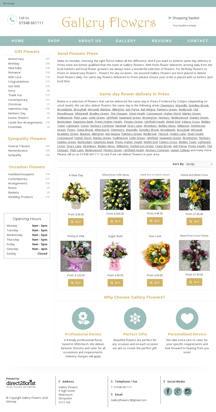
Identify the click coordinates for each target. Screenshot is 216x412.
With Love (15, 77)
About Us (90, 41)
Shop (54, 41)
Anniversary (16, 59)
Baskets (13, 192)
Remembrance (18, 150)
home (18, 41)
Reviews (162, 41)
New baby (15, 68)
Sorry (11, 90)
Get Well (14, 86)
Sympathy (14, 155)
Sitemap (11, 401)
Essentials (15, 127)
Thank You (15, 95)
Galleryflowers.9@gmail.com (128, 400)
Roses (12, 188)
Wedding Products (20, 197)
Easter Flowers (18, 118)
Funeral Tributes (19, 146)
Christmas (15, 104)
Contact (197, 41)
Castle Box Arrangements (25, 122)
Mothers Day (17, 113)
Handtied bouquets (21, 174)
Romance (14, 72)
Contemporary (18, 100)
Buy (76, 221)
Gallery (126, 41)
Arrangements (17, 183)
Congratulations (18, 81)
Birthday (13, 63)
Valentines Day (18, 109)
